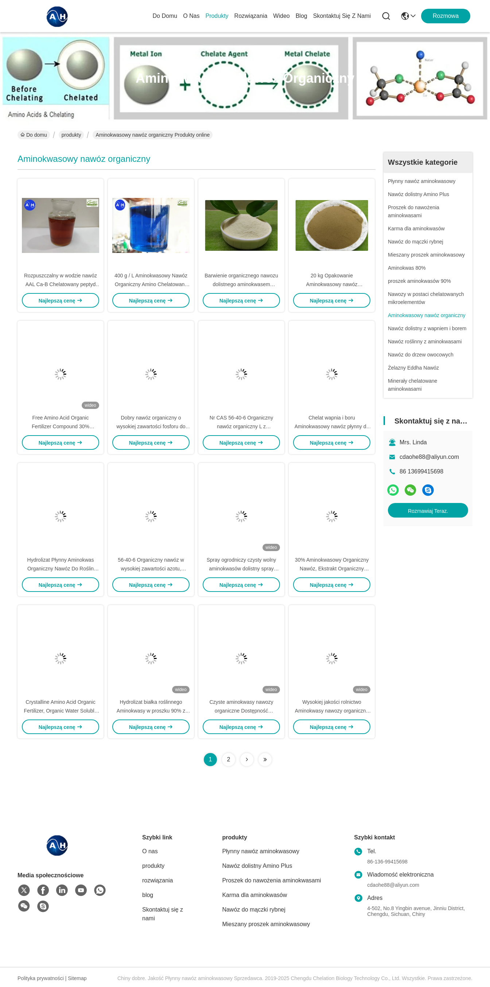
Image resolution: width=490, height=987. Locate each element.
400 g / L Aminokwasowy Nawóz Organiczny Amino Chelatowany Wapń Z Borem (150, 284)
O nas (191, 16)
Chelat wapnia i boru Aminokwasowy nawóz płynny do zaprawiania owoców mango (332, 426)
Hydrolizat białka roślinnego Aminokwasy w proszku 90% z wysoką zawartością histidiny (151, 710)
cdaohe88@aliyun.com (429, 457)
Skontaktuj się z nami (342, 16)
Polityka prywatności (41, 978)
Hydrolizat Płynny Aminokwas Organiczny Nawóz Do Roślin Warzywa (60, 568)
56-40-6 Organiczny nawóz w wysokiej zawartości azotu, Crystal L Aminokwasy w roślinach (151, 568)
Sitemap (77, 978)
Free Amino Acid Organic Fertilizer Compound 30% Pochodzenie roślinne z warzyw (60, 426)
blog (301, 16)
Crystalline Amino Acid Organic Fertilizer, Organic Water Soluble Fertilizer (60, 710)
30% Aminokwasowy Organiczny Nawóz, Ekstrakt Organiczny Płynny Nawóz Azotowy (332, 568)
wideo (281, 16)
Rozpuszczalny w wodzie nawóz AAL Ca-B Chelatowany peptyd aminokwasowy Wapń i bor (60, 284)
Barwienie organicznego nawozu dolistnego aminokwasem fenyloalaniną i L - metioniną (241, 284)
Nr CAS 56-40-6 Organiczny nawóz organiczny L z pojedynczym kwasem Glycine (241, 426)
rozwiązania (251, 16)
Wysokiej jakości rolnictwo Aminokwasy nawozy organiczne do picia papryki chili (332, 710)
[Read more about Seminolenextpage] (246, 759)
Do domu (165, 16)
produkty (216, 16)
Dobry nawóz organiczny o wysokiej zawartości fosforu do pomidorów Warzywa (150, 426)
